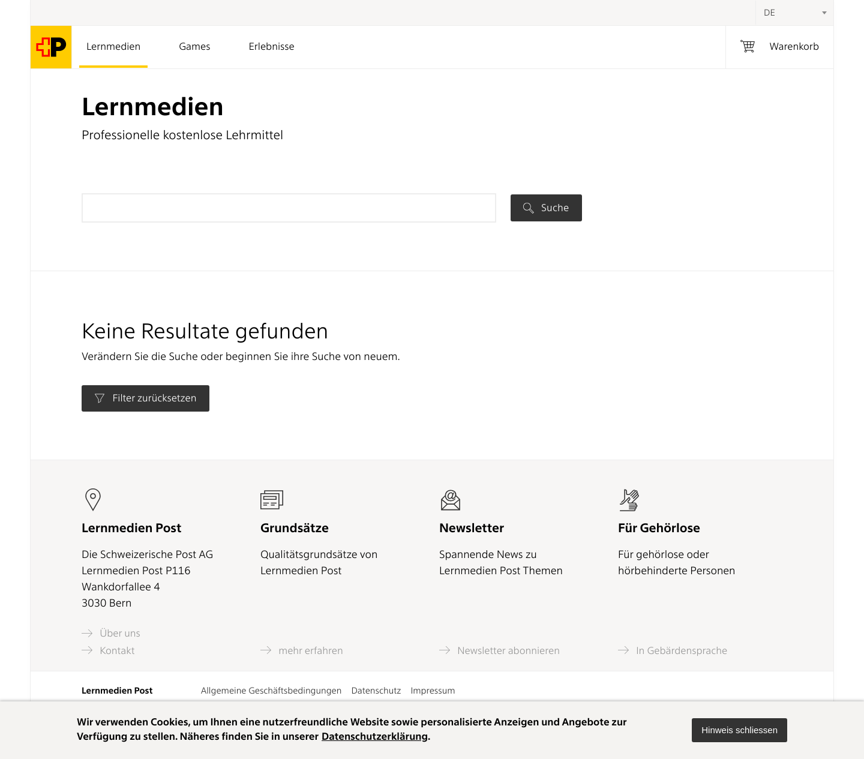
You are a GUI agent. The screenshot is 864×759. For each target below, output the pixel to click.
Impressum (432, 690)
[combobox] (794, 12)
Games (194, 47)
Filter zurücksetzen (145, 398)
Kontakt (108, 650)
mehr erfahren (301, 650)
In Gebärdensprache (672, 650)
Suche (546, 208)
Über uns (111, 633)
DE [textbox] (769, 12)
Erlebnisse (271, 47)
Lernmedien (113, 47)
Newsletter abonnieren (499, 650)
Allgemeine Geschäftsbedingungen (271, 690)
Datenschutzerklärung (375, 737)
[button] (739, 730)
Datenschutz (376, 690)
